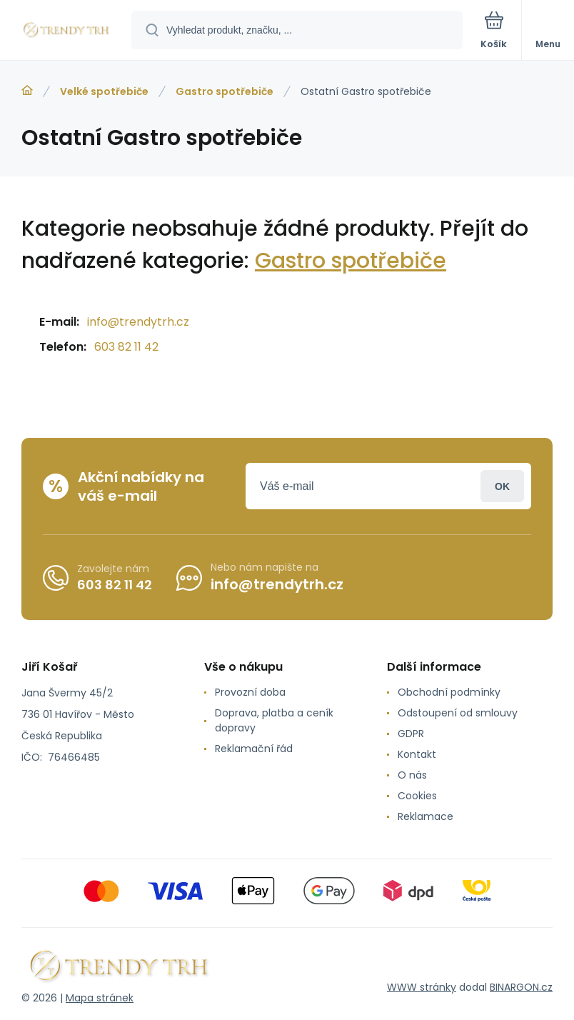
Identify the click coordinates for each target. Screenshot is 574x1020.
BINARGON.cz (521, 987)
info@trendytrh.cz (138, 322)
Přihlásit (502, 486)
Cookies (417, 796)
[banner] (66, 31)
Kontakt (417, 754)
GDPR (411, 733)
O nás (412, 775)
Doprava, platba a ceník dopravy (274, 720)
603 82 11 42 (126, 347)
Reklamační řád (254, 748)
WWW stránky (421, 987)
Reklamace (425, 816)
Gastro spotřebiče (224, 91)
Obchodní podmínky (449, 692)
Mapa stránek (100, 998)
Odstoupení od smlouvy (458, 713)
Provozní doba (250, 692)
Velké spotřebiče (104, 91)
